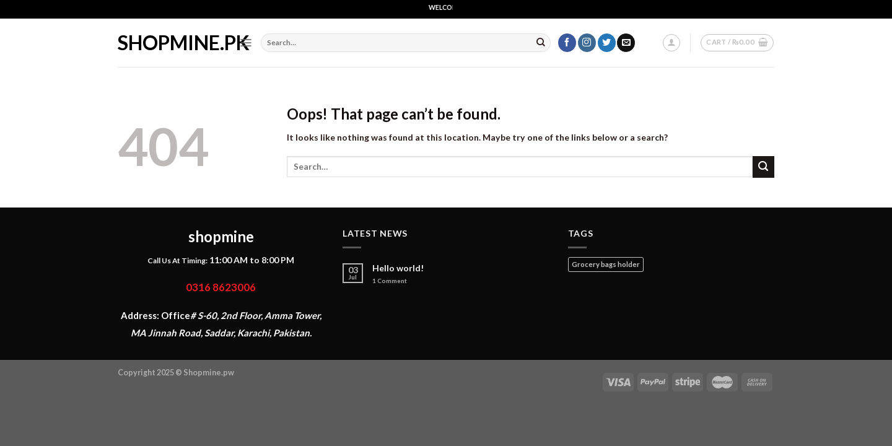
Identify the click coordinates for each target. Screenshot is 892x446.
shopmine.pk (169, 43)
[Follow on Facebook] (567, 42)
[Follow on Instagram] (587, 42)
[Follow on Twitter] (607, 42)
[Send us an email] (626, 42)
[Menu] (245, 42)
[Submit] (540, 42)
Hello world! (398, 268)
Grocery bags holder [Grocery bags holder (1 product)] (606, 264)
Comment (389, 281)
